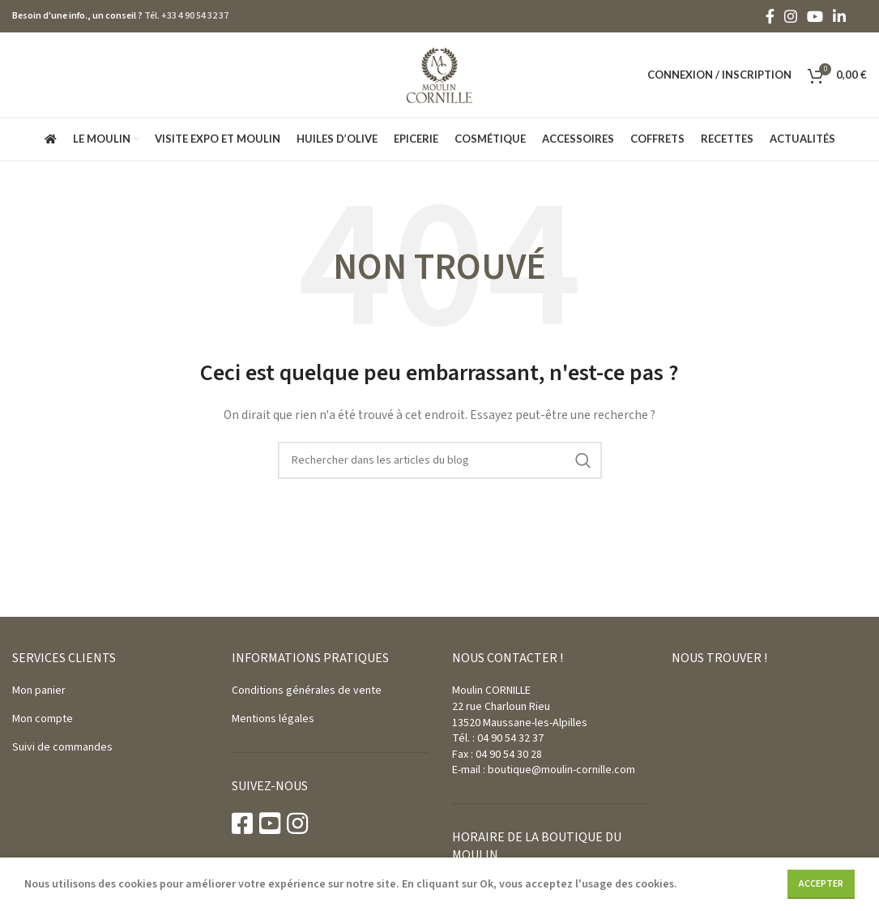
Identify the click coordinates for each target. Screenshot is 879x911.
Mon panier (39, 690)
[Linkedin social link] (839, 16)
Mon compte (42, 719)
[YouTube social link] (815, 16)
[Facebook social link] (770, 16)
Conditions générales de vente (307, 690)
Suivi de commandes (62, 747)
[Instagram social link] (790, 16)
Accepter (821, 884)
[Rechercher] (440, 460)
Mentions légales (273, 719)
